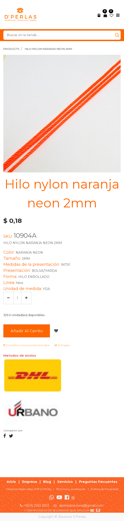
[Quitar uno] (8, 298)
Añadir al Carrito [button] (27, 330)
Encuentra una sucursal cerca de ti (26, 345)
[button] (55, 330)
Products (11, 49)
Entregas (62, 345)
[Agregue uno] (26, 298)
